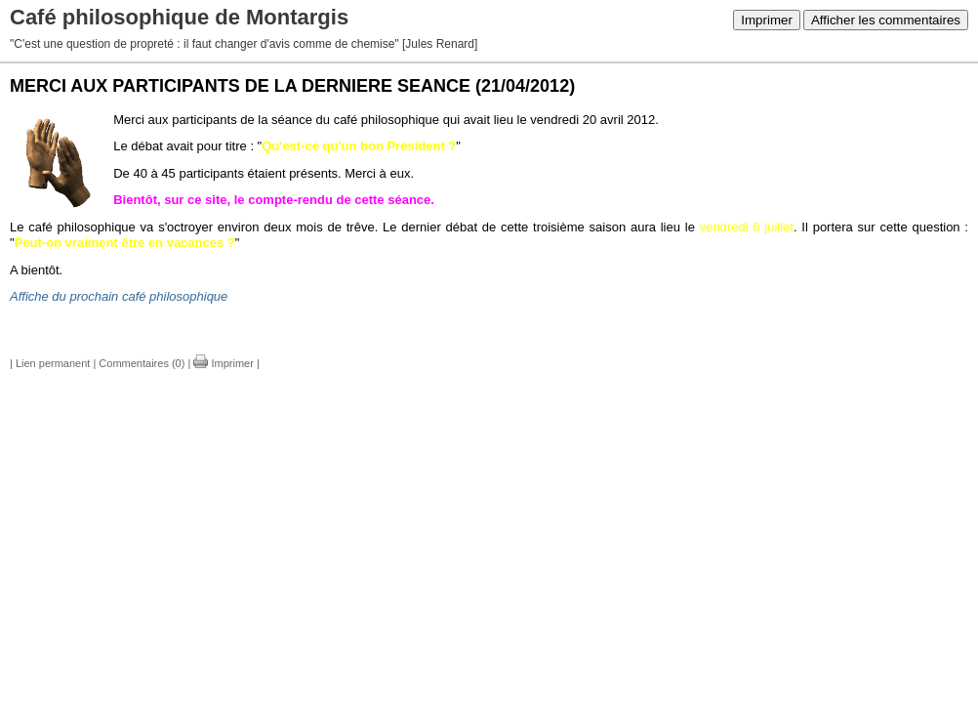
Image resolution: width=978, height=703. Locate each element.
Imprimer (767, 20)
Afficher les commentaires (885, 20)
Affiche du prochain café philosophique (118, 296)
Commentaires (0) (141, 363)
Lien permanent (53, 363)
